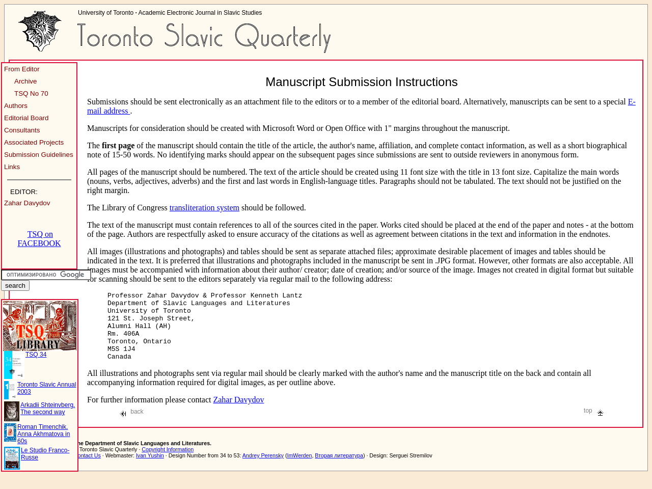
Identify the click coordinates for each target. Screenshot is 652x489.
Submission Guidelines (38, 154)
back (132, 425)
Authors (16, 106)
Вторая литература (339, 469)
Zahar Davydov (27, 203)
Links (12, 167)
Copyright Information (168, 463)
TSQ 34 (35, 354)
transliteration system (204, 207)
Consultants (22, 130)
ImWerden (299, 469)
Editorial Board (26, 118)
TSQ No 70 (31, 93)
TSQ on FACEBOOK (39, 239)
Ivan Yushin (150, 469)
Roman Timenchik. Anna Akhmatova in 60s (43, 434)
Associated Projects (34, 142)
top (594, 424)
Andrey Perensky (263, 469)
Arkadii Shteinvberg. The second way (47, 408)
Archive (25, 81)
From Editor (22, 69)
